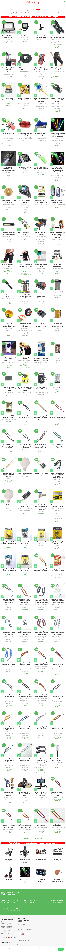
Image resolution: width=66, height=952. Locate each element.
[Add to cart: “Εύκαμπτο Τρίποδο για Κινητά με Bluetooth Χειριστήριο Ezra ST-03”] (35, 789)
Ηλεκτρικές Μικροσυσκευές (41, 238)
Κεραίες (44, 39)
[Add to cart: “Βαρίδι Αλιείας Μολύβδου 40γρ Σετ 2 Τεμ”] (35, 539)
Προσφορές (41, 41)
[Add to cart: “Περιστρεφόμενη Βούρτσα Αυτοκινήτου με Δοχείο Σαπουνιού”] (35, 95)
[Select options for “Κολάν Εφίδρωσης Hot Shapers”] (19, 354)
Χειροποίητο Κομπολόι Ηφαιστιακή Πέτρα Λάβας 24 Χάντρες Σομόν (57, 417)
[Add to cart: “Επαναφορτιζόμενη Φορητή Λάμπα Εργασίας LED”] (51, 755)
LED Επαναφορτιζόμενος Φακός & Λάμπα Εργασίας (8, 233)
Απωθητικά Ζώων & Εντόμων (8, 362)
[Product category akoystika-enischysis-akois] (57, 875)
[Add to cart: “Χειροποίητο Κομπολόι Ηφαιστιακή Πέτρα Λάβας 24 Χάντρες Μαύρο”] (19, 441)
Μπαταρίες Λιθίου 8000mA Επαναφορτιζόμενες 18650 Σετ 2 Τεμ (25, 296)
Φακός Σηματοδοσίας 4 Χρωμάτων (9, 295)
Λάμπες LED (60, 41)
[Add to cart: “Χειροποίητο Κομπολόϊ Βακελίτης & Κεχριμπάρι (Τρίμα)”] (51, 789)
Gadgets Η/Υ (20, 508)
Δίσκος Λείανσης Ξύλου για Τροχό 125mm (9, 201)
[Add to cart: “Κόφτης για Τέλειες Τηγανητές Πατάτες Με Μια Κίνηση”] (51, 566)
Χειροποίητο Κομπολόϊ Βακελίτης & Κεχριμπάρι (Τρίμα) (57, 793)
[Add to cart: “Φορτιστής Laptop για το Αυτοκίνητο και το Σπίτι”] (51, 501)
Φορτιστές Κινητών (38, 204)
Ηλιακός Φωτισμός (8, 73)
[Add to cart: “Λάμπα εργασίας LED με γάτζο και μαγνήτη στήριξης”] (51, 32)
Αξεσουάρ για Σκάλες (8, 330)
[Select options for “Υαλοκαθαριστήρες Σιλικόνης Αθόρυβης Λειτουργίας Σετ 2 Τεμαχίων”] (35, 755)
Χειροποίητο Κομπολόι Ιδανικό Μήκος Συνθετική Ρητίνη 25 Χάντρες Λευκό (57, 600)
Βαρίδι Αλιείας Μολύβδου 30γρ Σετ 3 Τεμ (57, 543)
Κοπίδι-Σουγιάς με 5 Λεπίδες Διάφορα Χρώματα (41, 168)
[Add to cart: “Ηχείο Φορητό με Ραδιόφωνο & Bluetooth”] (35, 384)
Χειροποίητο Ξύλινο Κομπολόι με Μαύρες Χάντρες (24, 417)
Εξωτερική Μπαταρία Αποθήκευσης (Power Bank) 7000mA (8, 389)
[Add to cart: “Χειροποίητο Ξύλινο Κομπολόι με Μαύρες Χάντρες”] (19, 413)
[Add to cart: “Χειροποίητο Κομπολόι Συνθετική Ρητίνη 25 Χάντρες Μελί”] (19, 596)
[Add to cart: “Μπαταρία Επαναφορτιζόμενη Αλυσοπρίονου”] (35, 291)
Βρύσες (52, 175)
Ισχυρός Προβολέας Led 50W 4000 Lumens (8, 36)
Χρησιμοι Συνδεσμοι (23, 938)
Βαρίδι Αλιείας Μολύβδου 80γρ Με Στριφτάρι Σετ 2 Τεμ (8, 570)
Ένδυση (11, 268)
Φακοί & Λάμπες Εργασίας (57, 43)
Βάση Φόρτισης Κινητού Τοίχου (41, 265)
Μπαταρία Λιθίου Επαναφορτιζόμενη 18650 (8, 99)
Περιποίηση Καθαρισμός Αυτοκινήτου (41, 107)
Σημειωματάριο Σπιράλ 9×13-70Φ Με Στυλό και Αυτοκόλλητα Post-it (57, 325)
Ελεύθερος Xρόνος (8, 606)
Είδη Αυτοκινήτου (41, 105)
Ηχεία (46, 392)
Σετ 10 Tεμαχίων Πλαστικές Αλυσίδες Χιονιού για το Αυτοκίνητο (25, 325)
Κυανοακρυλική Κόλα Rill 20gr (57, 358)
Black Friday (60, 39)
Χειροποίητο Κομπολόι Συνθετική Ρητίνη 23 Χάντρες (41, 728)
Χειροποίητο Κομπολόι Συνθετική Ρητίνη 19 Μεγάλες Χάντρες (57, 728)
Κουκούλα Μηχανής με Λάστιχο (41, 134)
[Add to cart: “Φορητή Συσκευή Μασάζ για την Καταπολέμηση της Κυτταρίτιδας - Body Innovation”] (51, 229)
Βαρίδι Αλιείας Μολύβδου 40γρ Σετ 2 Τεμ (41, 543)
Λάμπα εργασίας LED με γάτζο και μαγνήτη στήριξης (57, 36)
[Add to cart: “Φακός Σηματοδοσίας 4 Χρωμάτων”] (2, 291)
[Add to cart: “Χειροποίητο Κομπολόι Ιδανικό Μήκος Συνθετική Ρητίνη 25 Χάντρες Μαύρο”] (35, 596)
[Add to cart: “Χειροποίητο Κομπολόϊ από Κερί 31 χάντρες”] (35, 821)
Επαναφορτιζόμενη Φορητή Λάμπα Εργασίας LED (57, 759)
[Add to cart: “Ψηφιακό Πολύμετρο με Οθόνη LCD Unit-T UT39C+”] (35, 64)
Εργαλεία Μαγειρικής (8, 139)
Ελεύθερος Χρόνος (22, 139)
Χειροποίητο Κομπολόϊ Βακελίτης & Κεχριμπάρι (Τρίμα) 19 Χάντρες (8, 825)
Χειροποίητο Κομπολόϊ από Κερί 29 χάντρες (57, 825)
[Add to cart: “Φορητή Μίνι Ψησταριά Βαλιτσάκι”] (35, 229)
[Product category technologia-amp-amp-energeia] (57, 854)
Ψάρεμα (8, 545)
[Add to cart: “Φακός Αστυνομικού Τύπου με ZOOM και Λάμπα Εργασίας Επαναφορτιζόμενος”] (51, 470)
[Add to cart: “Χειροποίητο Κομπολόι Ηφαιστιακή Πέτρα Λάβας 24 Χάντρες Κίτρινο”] (35, 566)
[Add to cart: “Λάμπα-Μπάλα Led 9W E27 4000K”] (2, 501)
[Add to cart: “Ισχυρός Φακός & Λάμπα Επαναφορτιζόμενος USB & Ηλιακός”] (51, 95)
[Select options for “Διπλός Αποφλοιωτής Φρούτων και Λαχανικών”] (2, 130)
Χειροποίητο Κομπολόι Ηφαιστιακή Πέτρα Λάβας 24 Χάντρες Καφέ (8, 446)
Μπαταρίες (5, 102)
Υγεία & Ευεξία (54, 71)
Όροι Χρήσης (20, 945)
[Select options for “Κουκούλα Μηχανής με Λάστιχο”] (35, 130)
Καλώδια (22, 73)
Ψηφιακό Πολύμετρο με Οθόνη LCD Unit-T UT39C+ (41, 68)
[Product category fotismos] (8, 854)
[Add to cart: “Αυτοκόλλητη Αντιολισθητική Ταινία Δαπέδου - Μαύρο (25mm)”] (2, 320)
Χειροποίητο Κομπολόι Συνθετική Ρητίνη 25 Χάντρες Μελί (25, 600)
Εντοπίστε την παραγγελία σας (23, 941)
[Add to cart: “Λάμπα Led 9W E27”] (51, 384)
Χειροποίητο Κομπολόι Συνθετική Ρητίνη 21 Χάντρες (41, 664)
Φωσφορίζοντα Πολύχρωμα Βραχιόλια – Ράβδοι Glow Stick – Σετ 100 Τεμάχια (57, 135)
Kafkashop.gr (4, 945)
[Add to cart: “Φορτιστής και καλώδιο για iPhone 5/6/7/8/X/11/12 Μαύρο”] (19, 384)
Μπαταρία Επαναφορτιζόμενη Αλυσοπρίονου (41, 296)
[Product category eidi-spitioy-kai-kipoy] (24, 875)
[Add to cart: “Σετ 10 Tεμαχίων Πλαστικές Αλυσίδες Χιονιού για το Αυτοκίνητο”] (19, 320)
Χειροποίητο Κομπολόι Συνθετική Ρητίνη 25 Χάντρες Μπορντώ (8, 600)
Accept (61, 949)
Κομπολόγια (25, 421)
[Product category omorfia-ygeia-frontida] (41, 854)
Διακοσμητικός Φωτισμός (57, 140)
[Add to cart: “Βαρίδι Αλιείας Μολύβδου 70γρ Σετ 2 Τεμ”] (19, 539)
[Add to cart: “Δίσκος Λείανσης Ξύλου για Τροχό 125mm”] (2, 197)
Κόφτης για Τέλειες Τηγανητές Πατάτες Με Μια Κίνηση (57, 570)
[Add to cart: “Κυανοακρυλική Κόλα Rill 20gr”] (51, 354)
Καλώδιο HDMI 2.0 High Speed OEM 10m (25, 68)
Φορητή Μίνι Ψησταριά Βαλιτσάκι (41, 233)
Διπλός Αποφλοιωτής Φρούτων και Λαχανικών (8, 134)
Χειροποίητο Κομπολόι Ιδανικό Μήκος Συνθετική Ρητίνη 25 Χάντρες (8, 632)
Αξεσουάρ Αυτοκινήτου (57, 512)
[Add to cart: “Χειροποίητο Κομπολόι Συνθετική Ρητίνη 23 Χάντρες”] (35, 723)
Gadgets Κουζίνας (25, 102)
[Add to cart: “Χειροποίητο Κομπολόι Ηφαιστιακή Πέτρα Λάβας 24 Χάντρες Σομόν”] (51, 413)
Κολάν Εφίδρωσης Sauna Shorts (8, 265)
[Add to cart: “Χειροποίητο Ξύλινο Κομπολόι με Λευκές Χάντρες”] (2, 470)
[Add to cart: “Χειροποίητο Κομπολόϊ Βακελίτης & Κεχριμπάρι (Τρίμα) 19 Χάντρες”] (2, 821)
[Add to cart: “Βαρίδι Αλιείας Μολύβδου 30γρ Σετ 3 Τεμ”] (51, 539)
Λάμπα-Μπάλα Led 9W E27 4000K (8, 505)
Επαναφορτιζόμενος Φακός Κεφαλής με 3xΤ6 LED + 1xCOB (25, 793)
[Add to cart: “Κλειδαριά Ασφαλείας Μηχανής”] (19, 197)
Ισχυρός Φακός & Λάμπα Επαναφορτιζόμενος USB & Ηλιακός (57, 99)
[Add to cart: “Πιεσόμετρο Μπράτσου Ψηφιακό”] (19, 164)
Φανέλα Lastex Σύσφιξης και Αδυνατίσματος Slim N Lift (25, 265)
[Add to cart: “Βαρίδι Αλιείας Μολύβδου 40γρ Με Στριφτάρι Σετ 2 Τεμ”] (2, 539)
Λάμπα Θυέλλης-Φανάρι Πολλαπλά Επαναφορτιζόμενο (8, 69)
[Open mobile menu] (2, 2)
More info (53, 949)
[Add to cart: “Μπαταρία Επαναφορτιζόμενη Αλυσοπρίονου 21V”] (35, 320)
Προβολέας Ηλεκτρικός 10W (25, 36)
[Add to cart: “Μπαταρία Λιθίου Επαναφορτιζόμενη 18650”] (2, 95)
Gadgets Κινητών (41, 270)
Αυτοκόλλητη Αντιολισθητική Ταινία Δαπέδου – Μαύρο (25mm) (8, 325)
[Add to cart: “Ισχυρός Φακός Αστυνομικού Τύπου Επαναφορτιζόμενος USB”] (2, 164)
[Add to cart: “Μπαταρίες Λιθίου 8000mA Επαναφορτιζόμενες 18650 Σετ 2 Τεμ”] (19, 291)
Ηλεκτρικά (10, 206)
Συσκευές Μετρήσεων (41, 75)
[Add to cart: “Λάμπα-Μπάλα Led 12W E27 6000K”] (19, 470)
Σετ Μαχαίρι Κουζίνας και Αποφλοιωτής (24, 99)
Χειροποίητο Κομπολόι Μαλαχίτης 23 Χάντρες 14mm (57, 446)
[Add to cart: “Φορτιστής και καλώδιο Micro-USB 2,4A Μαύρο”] (2, 413)
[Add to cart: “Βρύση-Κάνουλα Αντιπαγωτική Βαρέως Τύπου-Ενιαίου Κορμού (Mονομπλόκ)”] (35, 501)
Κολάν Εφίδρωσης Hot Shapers (25, 358)
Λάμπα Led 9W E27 (57, 387)
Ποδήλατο (29, 139)
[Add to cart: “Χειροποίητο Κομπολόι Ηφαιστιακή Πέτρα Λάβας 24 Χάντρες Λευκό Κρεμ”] (35, 413)
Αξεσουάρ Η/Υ (27, 71)
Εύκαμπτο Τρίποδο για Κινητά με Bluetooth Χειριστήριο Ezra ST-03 (41, 793)
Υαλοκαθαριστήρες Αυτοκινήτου (41, 767)
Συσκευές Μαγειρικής (41, 236)
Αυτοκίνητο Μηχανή (41, 103)
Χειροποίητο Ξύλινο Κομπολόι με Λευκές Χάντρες (8, 474)
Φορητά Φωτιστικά (57, 44)
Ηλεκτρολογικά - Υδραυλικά (57, 174)
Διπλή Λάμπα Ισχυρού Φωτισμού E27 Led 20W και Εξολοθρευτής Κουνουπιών (41, 358)
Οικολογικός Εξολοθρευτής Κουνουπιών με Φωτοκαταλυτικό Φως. (9, 358)
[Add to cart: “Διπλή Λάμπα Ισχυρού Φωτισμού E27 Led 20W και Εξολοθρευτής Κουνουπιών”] (35, 354)
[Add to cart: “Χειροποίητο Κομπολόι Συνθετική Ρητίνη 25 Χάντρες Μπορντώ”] (2, 596)
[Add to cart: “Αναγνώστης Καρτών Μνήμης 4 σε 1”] (19, 501)
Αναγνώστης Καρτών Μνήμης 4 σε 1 (24, 505)
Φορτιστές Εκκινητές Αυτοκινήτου (57, 516)
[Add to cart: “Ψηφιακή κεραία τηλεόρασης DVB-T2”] (35, 32)
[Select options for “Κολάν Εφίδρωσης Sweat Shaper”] (51, 64)
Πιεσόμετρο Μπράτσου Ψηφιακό (25, 168)
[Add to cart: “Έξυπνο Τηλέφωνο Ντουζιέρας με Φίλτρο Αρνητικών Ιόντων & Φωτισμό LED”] (51, 164)
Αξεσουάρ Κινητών (41, 268)
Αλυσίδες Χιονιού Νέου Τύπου (25, 330)
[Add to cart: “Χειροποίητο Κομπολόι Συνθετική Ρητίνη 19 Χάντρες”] (19, 660)
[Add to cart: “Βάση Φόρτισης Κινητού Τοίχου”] (35, 261)
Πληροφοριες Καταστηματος (5, 941)
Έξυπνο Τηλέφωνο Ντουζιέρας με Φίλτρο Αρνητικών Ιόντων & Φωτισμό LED (57, 169)
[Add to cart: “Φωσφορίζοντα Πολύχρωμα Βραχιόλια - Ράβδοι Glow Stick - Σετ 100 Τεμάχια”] (51, 130)
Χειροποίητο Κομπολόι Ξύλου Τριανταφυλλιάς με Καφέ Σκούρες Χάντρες (41, 446)
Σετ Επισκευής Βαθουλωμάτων (57, 265)
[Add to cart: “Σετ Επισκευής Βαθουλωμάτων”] (51, 261)
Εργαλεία (41, 73)
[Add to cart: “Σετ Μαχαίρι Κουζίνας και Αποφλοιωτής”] (19, 95)
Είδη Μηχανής (41, 137)
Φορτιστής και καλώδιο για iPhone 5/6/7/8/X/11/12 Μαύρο (25, 389)
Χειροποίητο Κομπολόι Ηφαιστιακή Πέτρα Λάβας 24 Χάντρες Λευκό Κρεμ (41, 417)
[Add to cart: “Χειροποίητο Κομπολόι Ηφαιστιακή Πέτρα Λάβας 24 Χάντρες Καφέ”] (2, 441)
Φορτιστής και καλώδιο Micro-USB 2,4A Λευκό (41, 201)
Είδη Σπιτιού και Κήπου (41, 71)
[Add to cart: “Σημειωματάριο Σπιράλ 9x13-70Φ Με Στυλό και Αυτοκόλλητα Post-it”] (51, 320)
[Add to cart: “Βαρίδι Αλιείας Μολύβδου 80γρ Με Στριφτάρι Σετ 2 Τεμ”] (2, 566)
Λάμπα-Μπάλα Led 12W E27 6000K (25, 474)
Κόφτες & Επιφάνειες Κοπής (24, 103)
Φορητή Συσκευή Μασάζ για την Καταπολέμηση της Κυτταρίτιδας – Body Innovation (57, 235)
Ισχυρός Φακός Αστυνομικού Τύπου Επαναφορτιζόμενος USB (8, 168)
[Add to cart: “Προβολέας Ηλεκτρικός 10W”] (19, 32)
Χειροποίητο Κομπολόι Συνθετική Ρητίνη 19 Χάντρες (25, 664)
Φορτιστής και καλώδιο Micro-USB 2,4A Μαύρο (9, 417)
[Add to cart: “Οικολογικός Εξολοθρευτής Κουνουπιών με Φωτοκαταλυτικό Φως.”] (2, 354)
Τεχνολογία (21, 71)
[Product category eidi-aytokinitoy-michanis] (41, 875)
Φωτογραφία (41, 799)
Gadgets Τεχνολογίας (40, 392)
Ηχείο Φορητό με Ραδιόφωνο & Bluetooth (41, 388)
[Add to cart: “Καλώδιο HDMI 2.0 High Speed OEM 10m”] (19, 64)
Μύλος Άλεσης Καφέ (57, 292)
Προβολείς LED (8, 39)
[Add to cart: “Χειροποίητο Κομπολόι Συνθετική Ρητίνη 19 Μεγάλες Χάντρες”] (51, 723)
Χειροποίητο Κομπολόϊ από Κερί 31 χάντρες (41, 825)
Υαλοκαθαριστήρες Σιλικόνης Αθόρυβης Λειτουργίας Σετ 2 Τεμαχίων (41, 760)
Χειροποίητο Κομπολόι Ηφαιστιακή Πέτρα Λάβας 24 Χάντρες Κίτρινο (41, 570)
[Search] (60, 2)
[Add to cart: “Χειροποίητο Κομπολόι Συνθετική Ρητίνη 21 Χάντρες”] (35, 660)
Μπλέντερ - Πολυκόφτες (57, 294)
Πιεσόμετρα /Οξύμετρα (25, 171)
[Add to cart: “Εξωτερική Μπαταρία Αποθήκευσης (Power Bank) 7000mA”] (2, 384)
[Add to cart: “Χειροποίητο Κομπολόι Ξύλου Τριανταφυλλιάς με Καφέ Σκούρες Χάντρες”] (35, 441)
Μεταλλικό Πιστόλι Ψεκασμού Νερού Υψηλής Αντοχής (8, 793)
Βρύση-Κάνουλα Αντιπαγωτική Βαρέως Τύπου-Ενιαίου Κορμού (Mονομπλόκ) (41, 507)
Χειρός (38, 172)
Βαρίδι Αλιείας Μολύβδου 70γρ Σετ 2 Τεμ (25, 543)
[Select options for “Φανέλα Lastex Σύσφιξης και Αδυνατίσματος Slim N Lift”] (19, 261)
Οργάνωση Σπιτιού (8, 329)
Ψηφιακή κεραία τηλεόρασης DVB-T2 (41, 36)
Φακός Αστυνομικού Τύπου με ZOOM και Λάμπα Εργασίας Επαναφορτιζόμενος (57, 475)
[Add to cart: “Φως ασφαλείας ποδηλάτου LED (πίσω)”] (19, 130)
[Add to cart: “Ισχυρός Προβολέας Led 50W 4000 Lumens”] (2, 32)
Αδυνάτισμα (61, 71)
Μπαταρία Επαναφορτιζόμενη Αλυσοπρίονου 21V (41, 325)
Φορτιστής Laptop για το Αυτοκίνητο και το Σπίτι (57, 505)
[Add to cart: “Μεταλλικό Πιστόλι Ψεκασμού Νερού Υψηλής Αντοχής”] (2, 789)
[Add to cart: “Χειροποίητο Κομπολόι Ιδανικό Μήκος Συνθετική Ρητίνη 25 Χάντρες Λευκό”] (51, 596)
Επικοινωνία (31, 903)
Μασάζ (61, 239)
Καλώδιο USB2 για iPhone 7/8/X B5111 (24, 233)
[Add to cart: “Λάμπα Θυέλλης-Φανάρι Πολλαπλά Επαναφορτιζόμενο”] (2, 64)
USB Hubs (57, 510)
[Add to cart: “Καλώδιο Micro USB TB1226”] (35, 470)
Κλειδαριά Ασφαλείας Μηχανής (24, 201)
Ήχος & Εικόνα (39, 39)
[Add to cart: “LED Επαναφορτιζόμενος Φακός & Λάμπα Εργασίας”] (2, 229)
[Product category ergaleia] (8, 874)
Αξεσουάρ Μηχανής (41, 139)
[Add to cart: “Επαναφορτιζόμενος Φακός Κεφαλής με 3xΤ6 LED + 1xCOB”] (19, 789)
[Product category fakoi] (24, 855)
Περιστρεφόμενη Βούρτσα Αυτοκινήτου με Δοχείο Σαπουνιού (41, 99)
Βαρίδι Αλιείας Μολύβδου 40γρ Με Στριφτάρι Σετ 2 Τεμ (8, 543)
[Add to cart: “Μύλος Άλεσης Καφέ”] (51, 288)
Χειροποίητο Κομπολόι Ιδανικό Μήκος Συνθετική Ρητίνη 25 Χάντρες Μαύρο (41, 600)
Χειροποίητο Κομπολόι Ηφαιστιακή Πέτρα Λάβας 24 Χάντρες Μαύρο (25, 446)
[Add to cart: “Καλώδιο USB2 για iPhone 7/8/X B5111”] (19, 229)
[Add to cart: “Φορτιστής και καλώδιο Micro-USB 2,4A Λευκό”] (35, 197)
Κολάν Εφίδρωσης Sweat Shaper (57, 68)
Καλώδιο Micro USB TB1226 (41, 473)
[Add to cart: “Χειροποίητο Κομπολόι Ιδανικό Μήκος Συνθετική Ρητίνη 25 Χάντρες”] (2, 628)
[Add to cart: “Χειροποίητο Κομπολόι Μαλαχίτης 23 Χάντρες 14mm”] (51, 441)
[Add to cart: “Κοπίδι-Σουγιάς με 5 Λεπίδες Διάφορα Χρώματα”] (35, 164)
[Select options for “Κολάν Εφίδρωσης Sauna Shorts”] (2, 261)
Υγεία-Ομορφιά (57, 73)
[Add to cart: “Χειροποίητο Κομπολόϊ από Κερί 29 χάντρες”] (51, 821)
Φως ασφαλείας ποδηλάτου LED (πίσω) (25, 134)
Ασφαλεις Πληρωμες (7, 919)
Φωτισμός (54, 41)
